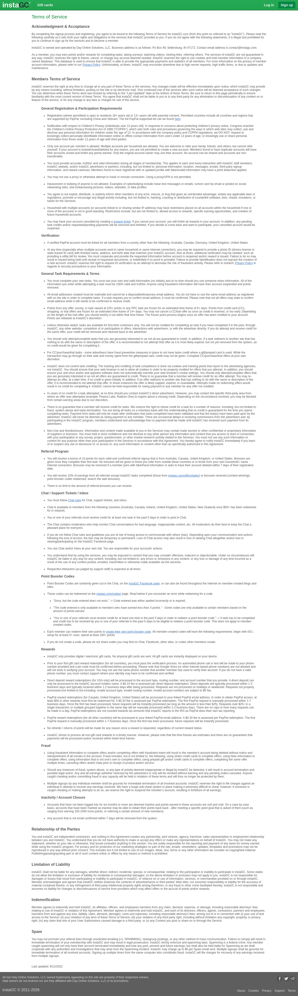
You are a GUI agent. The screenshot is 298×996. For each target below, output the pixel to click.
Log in (269, 5)
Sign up (287, 5)
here (177, 119)
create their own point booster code (128, 631)
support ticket (122, 221)
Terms (292, 990)
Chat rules (74, 500)
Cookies (253, 990)
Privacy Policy (91, 64)
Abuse (241, 990)
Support (280, 990)
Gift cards (45, 5)
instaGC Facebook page (144, 583)
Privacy (266, 990)
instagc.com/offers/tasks (183, 475)
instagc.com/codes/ (108, 593)
